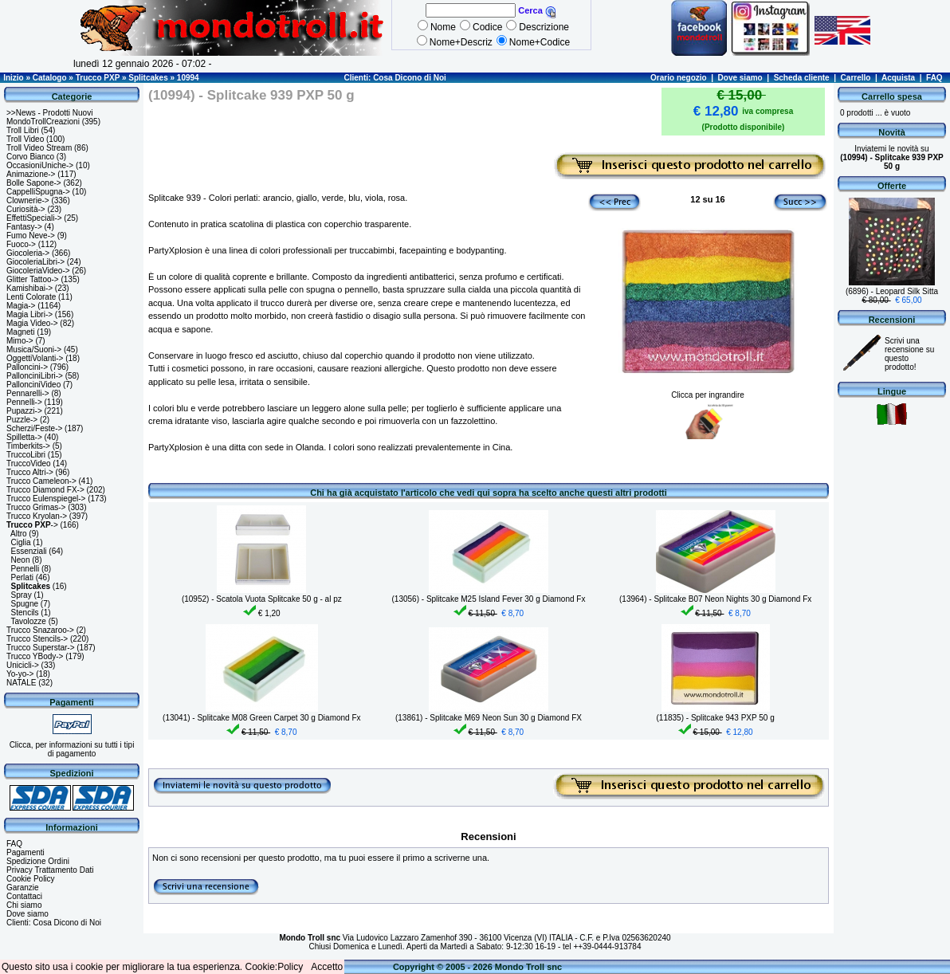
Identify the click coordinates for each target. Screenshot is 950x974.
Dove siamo (740, 77)
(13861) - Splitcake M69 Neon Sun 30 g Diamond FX (488, 717)
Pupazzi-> (24, 410)
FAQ (934, 77)
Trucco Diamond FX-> (45, 489)
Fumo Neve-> (30, 235)
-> (32, 524)
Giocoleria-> (27, 253)
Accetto (327, 966)
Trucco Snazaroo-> (40, 630)
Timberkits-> (28, 446)
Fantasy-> (24, 226)
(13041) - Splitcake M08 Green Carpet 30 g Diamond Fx (261, 717)
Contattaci (24, 896)
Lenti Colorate (31, 297)
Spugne (24, 603)
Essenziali (29, 551)
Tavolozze (27, 621)
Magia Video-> (32, 323)
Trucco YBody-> (34, 656)
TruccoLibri (25, 454)
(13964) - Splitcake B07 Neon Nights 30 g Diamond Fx (715, 599)
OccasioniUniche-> (39, 165)
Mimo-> (19, 340)
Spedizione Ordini (37, 861)
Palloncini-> (27, 367)
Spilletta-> (24, 437)
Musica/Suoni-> (33, 349)
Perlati (22, 577)
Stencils (25, 612)
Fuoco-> (21, 244)
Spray (21, 595)
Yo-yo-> (19, 674)
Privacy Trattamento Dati (49, 870)
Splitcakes (147, 77)
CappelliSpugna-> (38, 191)
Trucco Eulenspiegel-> (45, 498)
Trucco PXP (98, 77)
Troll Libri (22, 130)
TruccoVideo (28, 463)
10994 (188, 77)
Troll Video (25, 139)
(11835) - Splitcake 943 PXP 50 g (716, 717)
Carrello (856, 77)
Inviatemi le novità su (892, 157)
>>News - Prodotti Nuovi (49, 112)
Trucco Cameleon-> (41, 481)
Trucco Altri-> (29, 472)
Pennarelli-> (27, 393)
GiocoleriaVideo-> (38, 270)
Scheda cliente (802, 77)
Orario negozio (678, 77)
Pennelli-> (24, 402)
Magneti (20, 332)
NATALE (21, 682)
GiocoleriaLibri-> (35, 261)
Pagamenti (25, 852)
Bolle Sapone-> (33, 183)
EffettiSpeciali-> (34, 218)
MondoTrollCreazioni (43, 121)
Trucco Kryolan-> (36, 516)
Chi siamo (23, 905)
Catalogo (50, 77)
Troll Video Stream (39, 147)
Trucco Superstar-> (40, 647)
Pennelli (25, 568)
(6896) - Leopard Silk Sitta (892, 291)
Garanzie (22, 887)
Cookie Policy (30, 878)
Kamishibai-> (29, 288)
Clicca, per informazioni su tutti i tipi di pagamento (72, 749)
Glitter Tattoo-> (32, 279)
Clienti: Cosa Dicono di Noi (394, 77)
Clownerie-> (27, 200)
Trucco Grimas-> (35, 507)
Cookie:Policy (274, 966)
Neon (20, 560)
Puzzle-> (21, 419)
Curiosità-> (25, 209)
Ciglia (21, 542)
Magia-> (20, 305)
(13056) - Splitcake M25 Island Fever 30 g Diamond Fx (489, 599)
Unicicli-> (22, 665)
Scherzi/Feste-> (34, 428)
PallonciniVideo (33, 384)
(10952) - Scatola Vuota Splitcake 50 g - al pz (262, 599)
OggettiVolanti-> (34, 358)
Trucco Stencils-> (37, 638)
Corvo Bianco (30, 156)
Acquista (898, 77)
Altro (18, 533)
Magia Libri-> (29, 314)
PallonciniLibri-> (34, 375)
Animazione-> (30, 174)
